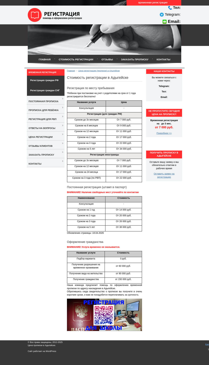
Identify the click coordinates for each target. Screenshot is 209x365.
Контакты (163, 59)
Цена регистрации (41, 137)
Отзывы (107, 59)
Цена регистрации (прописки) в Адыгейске (99, 70)
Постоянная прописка (43, 101)
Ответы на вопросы (42, 128)
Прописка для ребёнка (44, 110)
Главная (45, 59)
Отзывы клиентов (41, 146)
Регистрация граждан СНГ (45, 90)
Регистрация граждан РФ (44, 80)
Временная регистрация (42, 72)
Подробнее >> (164, 133)
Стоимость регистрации (76, 59)
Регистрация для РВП (42, 119)
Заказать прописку (134, 59)
